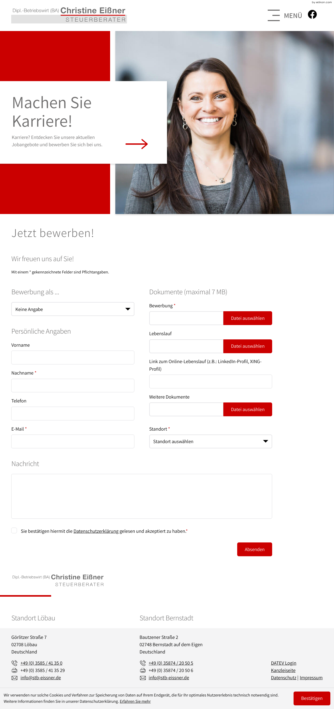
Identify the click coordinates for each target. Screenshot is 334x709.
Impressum (311, 678)
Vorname (20, 345)
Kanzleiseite (283, 670)
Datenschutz (283, 678)
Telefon (18, 401)
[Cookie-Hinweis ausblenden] (312, 698)
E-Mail (19, 429)
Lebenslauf (160, 334)
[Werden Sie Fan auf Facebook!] (312, 14)
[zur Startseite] (69, 15)
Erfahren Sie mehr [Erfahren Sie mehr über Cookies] (135, 701)
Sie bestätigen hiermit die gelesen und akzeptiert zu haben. (104, 531)
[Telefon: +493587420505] (171, 663)
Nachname (24, 373)
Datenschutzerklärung (96, 531)
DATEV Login (283, 663)
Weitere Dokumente (169, 397)
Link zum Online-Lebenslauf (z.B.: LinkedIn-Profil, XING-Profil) (205, 365)
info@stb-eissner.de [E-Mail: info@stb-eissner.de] (40, 678)
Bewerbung (162, 306)
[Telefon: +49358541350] (41, 663)
